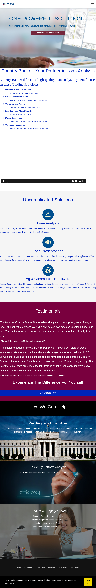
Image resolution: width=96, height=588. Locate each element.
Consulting (40, 567)
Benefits (28, 567)
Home (18, 567)
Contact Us (75, 567)
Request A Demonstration (48, 33)
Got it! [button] (88, 581)
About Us (62, 567)
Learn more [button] (9, 583)
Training (51, 567)
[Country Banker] (9, 4)
